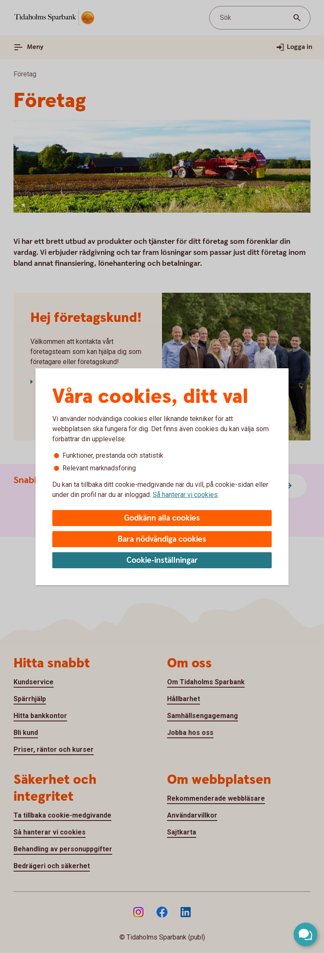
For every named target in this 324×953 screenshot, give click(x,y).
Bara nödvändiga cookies (162, 539)
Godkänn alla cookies (162, 518)
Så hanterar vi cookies (185, 495)
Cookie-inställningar (162, 560)
